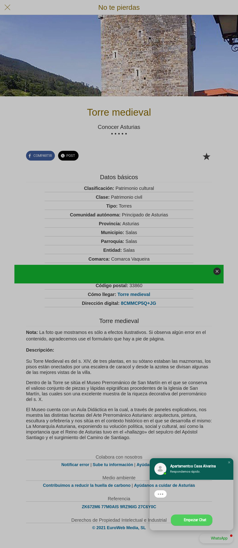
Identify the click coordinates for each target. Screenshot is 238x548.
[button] (229, 462)
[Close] (217, 271)
